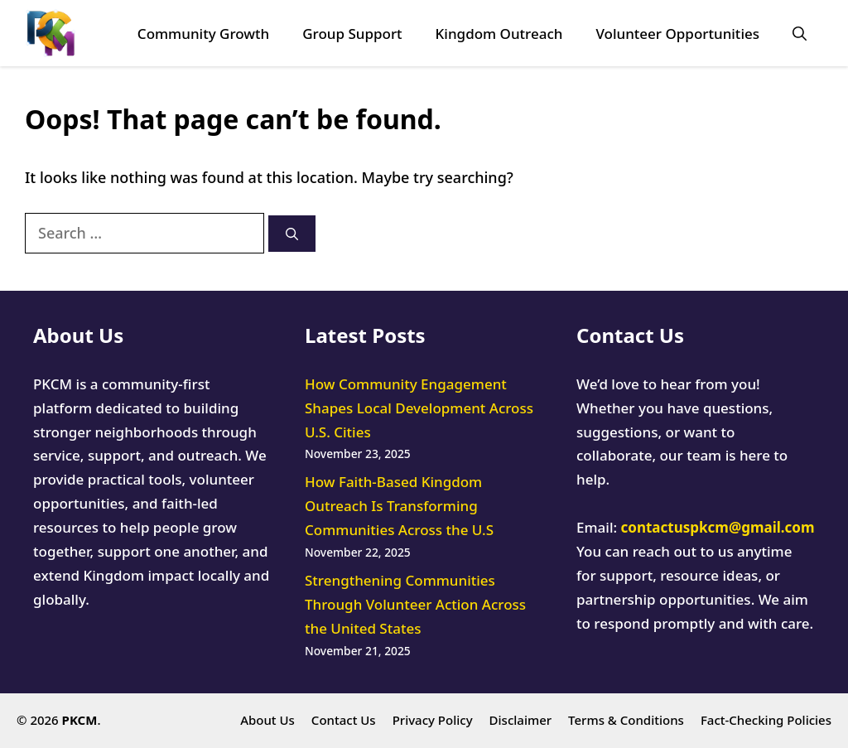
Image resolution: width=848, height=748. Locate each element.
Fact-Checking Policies (766, 720)
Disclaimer (520, 720)
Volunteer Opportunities (677, 33)
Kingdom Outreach (499, 33)
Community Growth (203, 33)
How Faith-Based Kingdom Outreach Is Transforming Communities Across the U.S (399, 505)
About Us (267, 720)
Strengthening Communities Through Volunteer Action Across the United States (415, 604)
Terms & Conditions (626, 720)
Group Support (352, 33)
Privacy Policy (433, 720)
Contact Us (343, 720)
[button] (799, 33)
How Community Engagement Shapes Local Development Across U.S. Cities (419, 408)
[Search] (292, 234)
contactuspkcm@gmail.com (718, 527)
